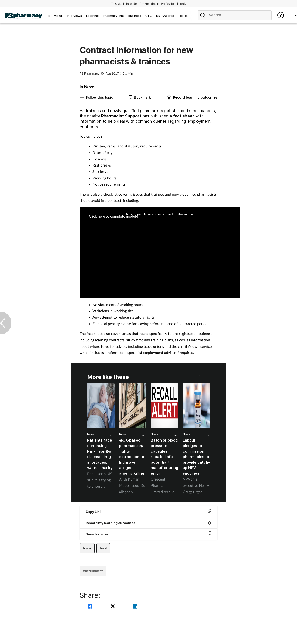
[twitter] (113, 607)
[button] (205, 375)
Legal (103, 548)
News (90, 434)
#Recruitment (93, 571)
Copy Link (148, 511)
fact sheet (183, 116)
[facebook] (91, 607)
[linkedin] (135, 607)
